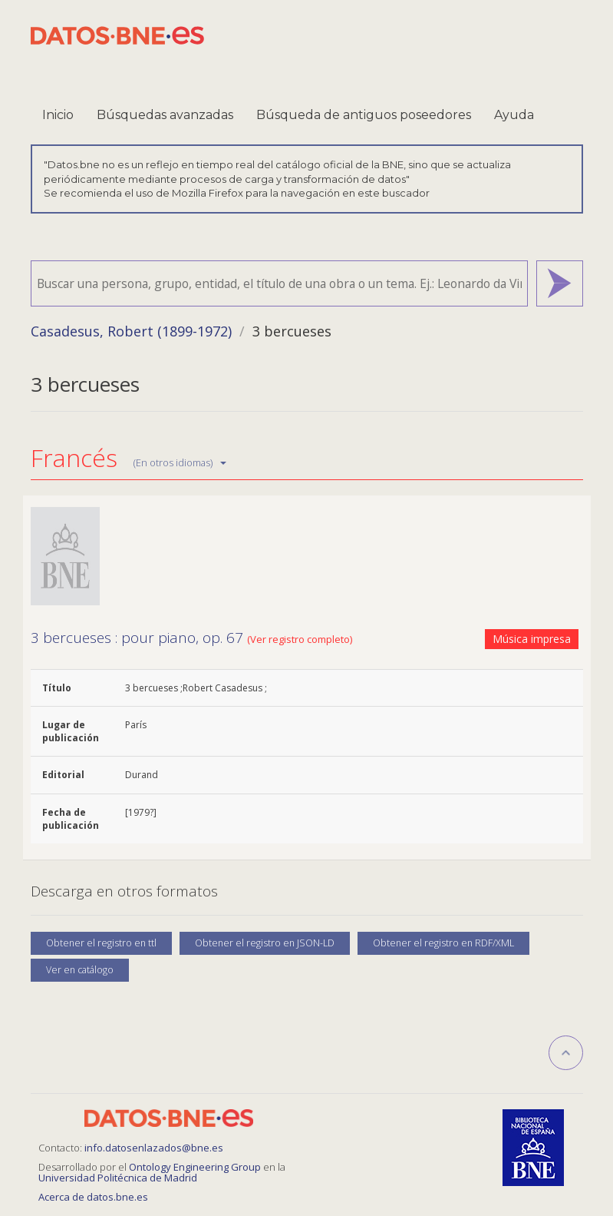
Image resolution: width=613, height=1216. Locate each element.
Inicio (58, 115)
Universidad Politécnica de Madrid (117, 1178)
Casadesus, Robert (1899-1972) (131, 331)
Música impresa (532, 638)
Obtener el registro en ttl (101, 942)
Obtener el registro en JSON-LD (265, 942)
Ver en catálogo (80, 969)
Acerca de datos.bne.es (93, 1197)
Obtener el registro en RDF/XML (443, 942)
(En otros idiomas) (179, 462)
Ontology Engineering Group (196, 1167)
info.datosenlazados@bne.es (153, 1148)
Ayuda (514, 115)
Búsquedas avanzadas (165, 115)
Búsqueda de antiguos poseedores (363, 115)
